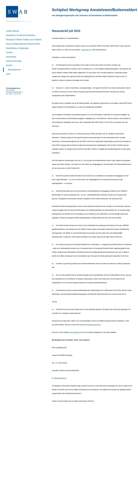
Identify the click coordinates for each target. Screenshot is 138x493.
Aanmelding (11, 57)
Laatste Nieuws (12, 31)
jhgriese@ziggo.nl (60, 378)
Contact (9, 52)
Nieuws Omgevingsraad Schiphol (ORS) (23, 44)
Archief (9, 65)
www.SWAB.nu (75, 332)
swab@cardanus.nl (94, 325)
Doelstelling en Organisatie (17, 48)
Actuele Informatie (13, 61)
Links (8, 74)
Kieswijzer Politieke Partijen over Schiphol (23, 40)
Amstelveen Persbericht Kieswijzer (20, 35)
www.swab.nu (86, 50)
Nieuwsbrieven (14, 70)
